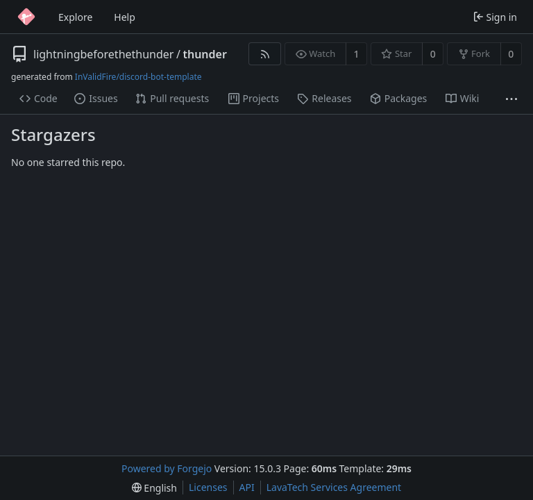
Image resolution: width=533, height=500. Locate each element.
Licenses (208, 487)
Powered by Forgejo (166, 468)
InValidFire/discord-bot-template (138, 77)
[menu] (154, 487)
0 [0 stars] (433, 53)
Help (124, 17)
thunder (204, 54)
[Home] (26, 16)
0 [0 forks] (511, 53)
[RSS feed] (264, 53)
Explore (75, 17)
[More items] (511, 99)
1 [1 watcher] (356, 53)
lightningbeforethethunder (103, 54)
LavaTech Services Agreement (333, 487)
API (247, 487)
